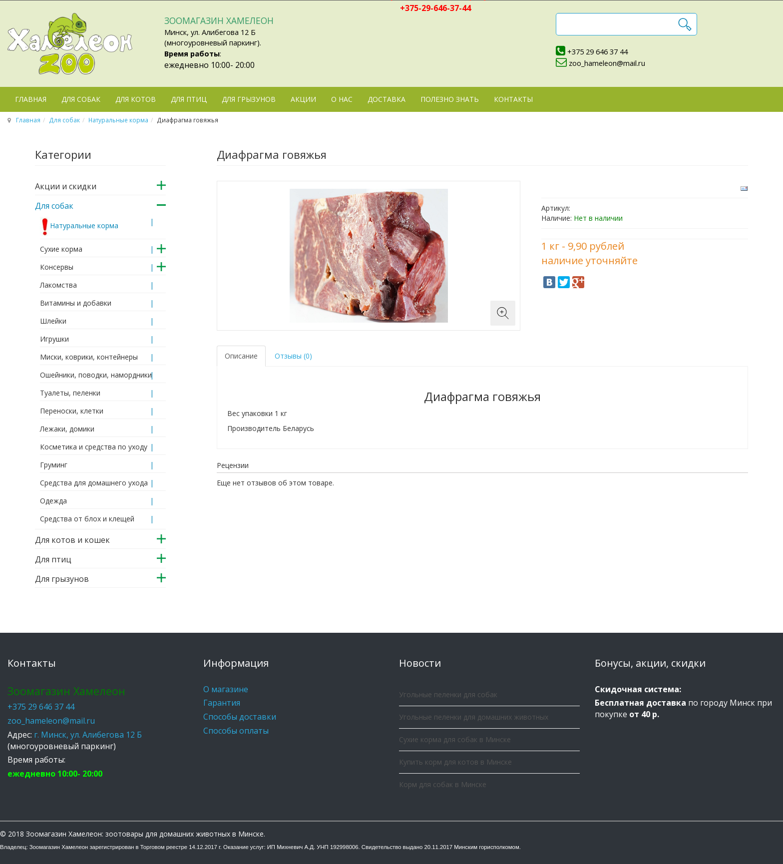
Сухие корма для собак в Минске (455, 739)
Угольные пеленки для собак (448, 694)
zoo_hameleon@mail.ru (607, 63)
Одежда (53, 500)
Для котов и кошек (72, 539)
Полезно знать (449, 99)
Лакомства (58, 285)
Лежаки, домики (67, 428)
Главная (30, 99)
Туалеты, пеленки (70, 393)
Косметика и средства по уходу (93, 446)
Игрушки (54, 339)
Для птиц (189, 99)
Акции (303, 99)
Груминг (53, 464)
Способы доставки (239, 716)
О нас (342, 99)
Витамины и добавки (75, 303)
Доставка (386, 99)
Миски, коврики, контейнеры (89, 357)
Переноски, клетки (71, 411)
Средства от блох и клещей (87, 518)
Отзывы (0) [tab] (293, 356)
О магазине (225, 689)
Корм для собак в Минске (442, 784)
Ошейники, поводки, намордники (96, 375)
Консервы (56, 267)
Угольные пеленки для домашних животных (473, 717)
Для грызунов (249, 99)
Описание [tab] (241, 356)
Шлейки (53, 321)
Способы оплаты (236, 730)
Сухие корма (61, 249)
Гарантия (221, 702)
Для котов (135, 99)
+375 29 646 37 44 (597, 51)
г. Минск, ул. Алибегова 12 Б (88, 734)
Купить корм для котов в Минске (455, 762)
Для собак (80, 99)
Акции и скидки (65, 186)
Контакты (513, 99)
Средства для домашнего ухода (94, 482)
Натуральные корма (118, 120)
